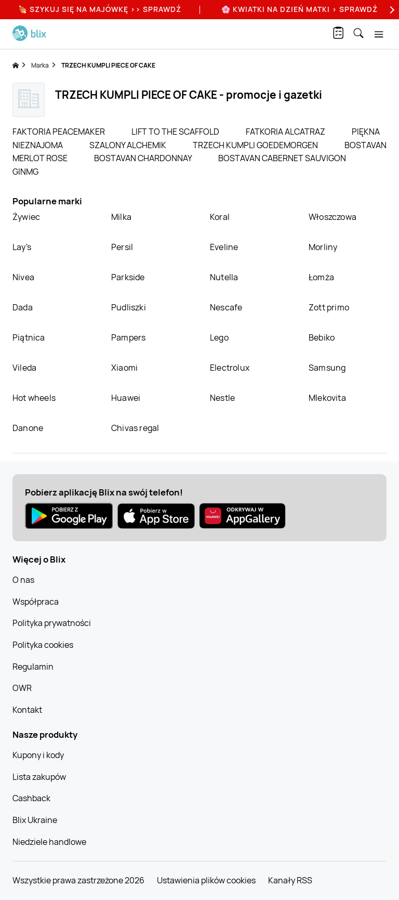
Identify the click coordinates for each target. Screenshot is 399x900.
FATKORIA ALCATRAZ (286, 131)
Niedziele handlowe (49, 841)
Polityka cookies (42, 644)
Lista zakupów (39, 776)
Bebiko (322, 337)
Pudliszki (128, 307)
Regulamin (33, 666)
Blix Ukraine (34, 820)
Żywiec (26, 217)
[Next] (390, 9)
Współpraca (35, 601)
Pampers (128, 337)
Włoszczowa (332, 217)
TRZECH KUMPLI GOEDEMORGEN (256, 145)
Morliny (323, 247)
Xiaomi (124, 367)
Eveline (224, 247)
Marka (40, 65)
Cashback (31, 798)
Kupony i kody (38, 755)
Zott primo (329, 307)
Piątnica (28, 337)
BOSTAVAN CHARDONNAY (143, 158)
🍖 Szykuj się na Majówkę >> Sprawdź (99, 9)
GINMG (25, 171)
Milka (121, 217)
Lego (219, 337)
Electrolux (229, 367)
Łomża (321, 277)
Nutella (224, 277)
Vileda (24, 367)
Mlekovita (327, 397)
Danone (27, 428)
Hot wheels (34, 397)
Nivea (23, 277)
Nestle (222, 397)
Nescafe (226, 307)
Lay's (21, 247)
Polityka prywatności (51, 623)
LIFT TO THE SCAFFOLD (176, 131)
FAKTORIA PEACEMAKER (59, 131)
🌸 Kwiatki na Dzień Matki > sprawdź (299, 9)
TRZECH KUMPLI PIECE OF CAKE (108, 65)
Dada (22, 307)
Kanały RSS (290, 880)
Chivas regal (135, 428)
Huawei (125, 397)
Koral (220, 217)
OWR (22, 688)
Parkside (128, 277)
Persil (122, 247)
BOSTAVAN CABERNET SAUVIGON (282, 158)
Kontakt (27, 709)
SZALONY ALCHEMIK (128, 145)
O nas (23, 579)
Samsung (327, 367)
